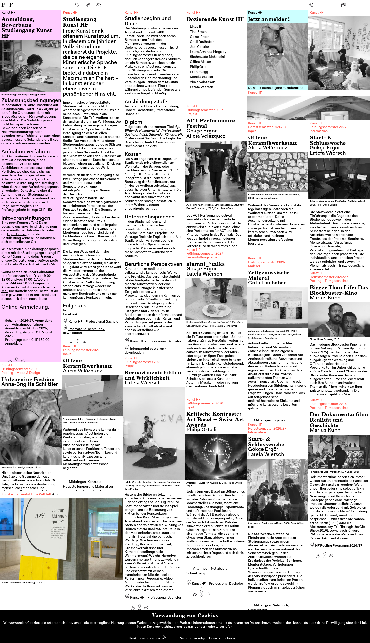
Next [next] (111, 537)
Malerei (254, 266)
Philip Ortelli (200, 67)
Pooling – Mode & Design (20, 373)
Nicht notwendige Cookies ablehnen (207, 638)
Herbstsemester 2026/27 (267, 127)
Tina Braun (198, 32)
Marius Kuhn (325, 298)
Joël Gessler (199, 47)
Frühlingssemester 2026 (266, 262)
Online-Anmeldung (21, 156)
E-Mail (52, 264)
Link (15, 299)
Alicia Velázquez (202, 82)
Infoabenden (36, 230)
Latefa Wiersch (201, 87)
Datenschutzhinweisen (266, 623)
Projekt (191, 114)
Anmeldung (13, 344)
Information (319, 131)
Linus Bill (197, 27)
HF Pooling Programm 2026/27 (336, 546)
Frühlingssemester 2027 (204, 110)
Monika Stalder (201, 77)
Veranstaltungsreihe (201, 257)
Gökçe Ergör (199, 37)
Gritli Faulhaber (202, 42)
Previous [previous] (12, 537)
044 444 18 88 (21, 283)
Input (252, 131)
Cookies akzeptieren (144, 638)
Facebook (70, 314)
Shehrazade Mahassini (207, 57)
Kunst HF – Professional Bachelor (91, 322)
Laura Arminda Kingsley (208, 52)
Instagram (70, 310)
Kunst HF (193, 13)
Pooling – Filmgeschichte (329, 281)
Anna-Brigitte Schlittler (29, 384)
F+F (7, 4)
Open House (16, 234)
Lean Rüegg (199, 72)
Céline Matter (200, 62)
